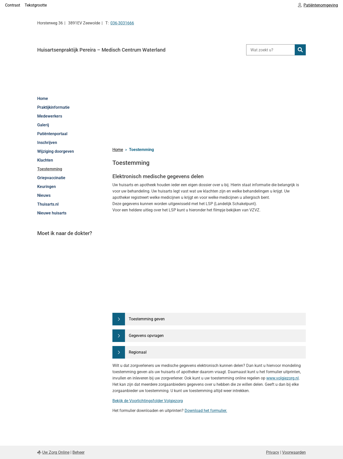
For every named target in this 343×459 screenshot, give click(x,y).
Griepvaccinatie (51, 177)
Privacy (272, 452)
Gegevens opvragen (146, 335)
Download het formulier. (206, 410)
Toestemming (49, 169)
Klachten (45, 160)
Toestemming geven (147, 319)
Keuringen (46, 186)
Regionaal (138, 352)
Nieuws (44, 195)
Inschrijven (47, 142)
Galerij (43, 125)
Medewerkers (49, 116)
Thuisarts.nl (48, 204)
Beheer (78, 452)
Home (42, 98)
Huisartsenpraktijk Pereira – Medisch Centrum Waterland (101, 50)
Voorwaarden (294, 452)
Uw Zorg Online (55, 452)
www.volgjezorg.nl (282, 378)
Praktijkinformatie (53, 107)
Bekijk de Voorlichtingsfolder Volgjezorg (147, 400)
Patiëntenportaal (52, 133)
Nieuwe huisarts (51, 213)
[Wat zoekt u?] (270, 49)
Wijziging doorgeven (55, 151)
